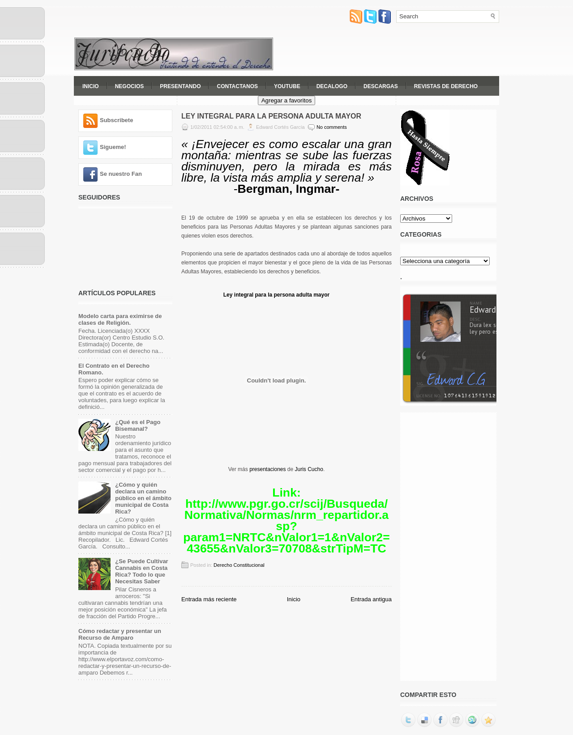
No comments (331, 127)
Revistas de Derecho (446, 86)
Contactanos (237, 86)
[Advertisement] (394, 50)
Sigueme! (113, 147)
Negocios (129, 86)
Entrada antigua (371, 599)
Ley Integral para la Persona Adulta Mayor (271, 116)
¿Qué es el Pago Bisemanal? (137, 425)
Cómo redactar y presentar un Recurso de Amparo (119, 634)
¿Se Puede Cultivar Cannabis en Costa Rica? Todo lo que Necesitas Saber (141, 571)
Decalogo (331, 86)
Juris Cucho (309, 469)
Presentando (180, 86)
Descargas (380, 86)
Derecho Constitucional (239, 565)
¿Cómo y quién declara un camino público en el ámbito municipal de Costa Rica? (143, 498)
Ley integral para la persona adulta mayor (276, 295)
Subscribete (116, 120)
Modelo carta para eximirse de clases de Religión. (120, 319)
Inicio (90, 86)
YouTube (287, 86)
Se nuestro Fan (121, 173)
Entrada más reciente (209, 599)
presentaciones (267, 469)
